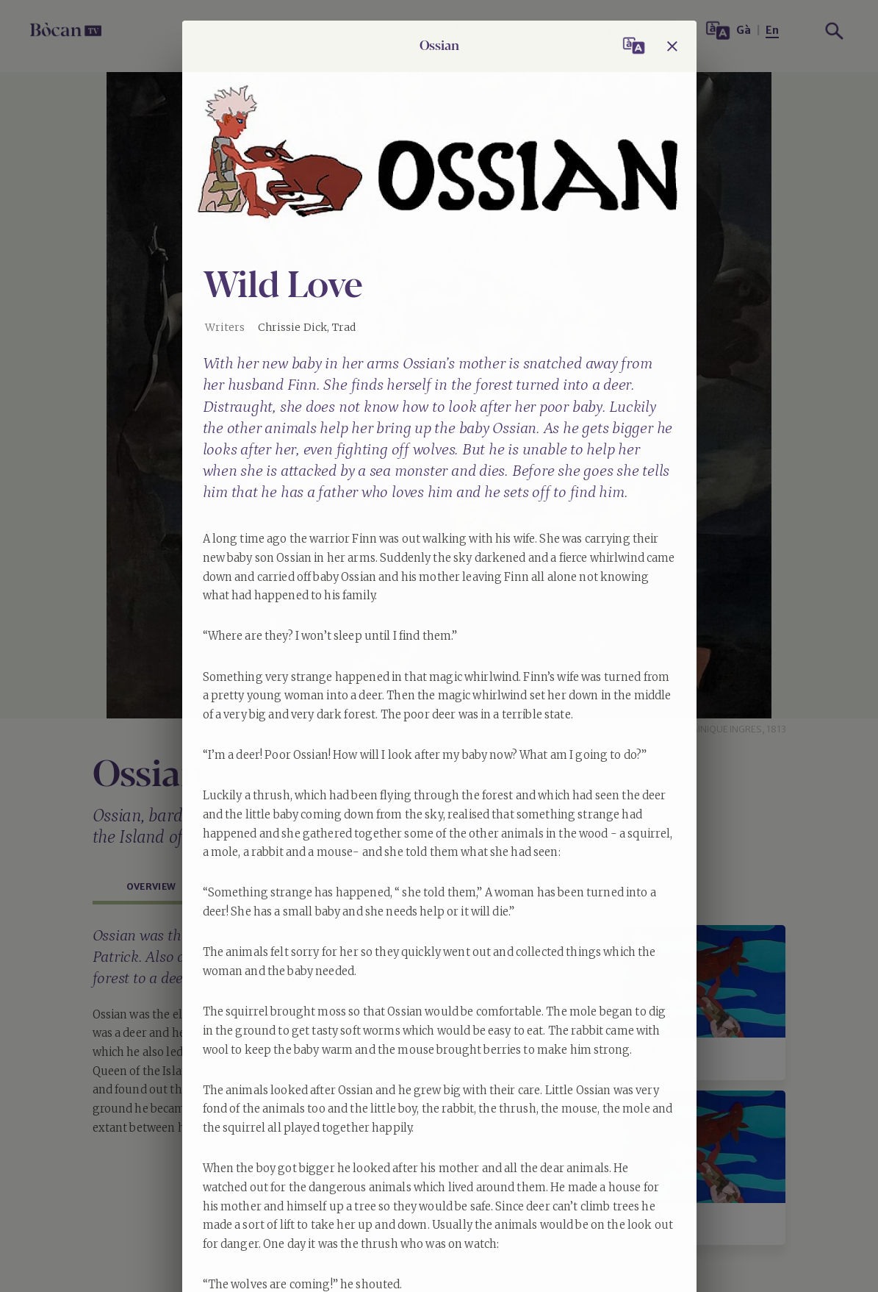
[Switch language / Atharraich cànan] (634, 46)
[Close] (672, 46)
